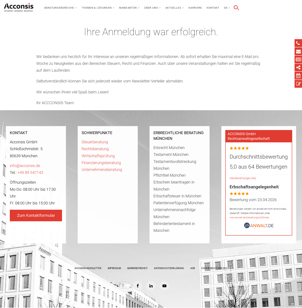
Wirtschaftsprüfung (98, 156)
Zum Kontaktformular (36, 215)
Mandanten (182, 7)
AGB (192, 268)
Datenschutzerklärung (169, 268)
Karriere (249, 7)
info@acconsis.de (25, 165)
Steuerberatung (95, 142)
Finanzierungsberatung (101, 163)
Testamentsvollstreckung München (174, 165)
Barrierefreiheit (137, 268)
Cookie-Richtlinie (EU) (214, 268)
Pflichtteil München (169, 175)
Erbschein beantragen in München (173, 185)
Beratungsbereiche (113, 7)
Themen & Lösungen (150, 7)
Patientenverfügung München (178, 203)
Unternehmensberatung (102, 169)
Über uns (205, 7)
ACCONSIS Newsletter (88, 268)
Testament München (171, 154)
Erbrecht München (169, 147)
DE (279, 7)
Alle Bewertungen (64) (243, 178)
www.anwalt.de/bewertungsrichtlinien (249, 217)
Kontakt (266, 7)
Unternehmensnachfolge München (174, 213)
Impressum (114, 268)
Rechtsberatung (95, 149)
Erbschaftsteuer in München (177, 196)
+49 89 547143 (30, 172)
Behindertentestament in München (174, 227)
